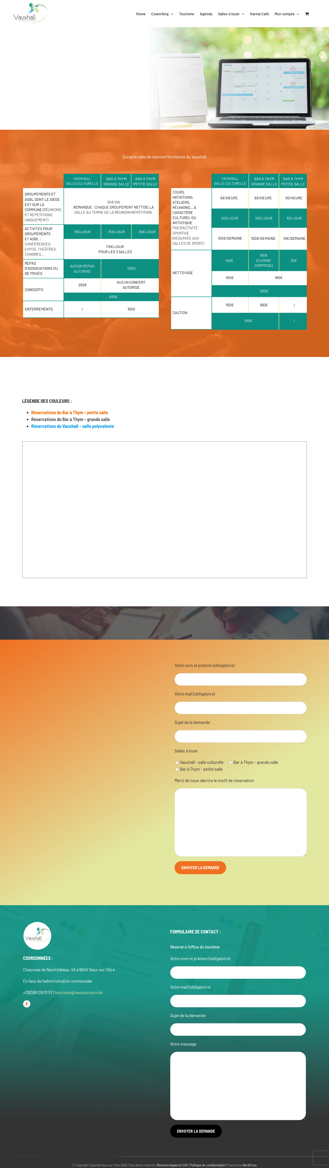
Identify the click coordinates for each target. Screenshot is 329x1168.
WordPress (250, 1165)
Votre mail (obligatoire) (195, 693)
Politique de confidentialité (207, 1165)
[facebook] (26, 1004)
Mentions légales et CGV (172, 1165)
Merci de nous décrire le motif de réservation (214, 780)
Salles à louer (186, 750)
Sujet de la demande (192, 722)
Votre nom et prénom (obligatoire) (204, 665)
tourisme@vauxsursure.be (79, 992)
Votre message (183, 1044)
